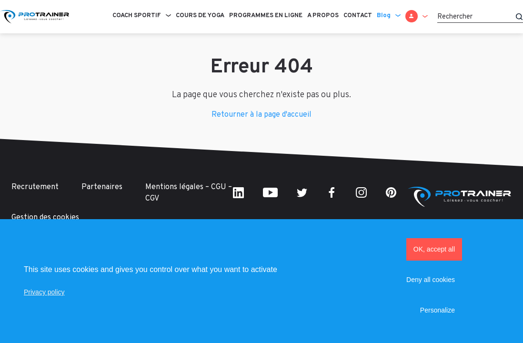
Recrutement (35, 187)
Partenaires (101, 187)
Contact (357, 16)
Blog (384, 16)
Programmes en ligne (265, 16)
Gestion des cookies (45, 217)
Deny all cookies (430, 279)
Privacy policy (44, 292)
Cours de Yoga (200, 16)
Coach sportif (136, 16)
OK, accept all (434, 249)
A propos (323, 16)
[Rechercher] (480, 16)
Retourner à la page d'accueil (261, 115)
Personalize (437, 310)
